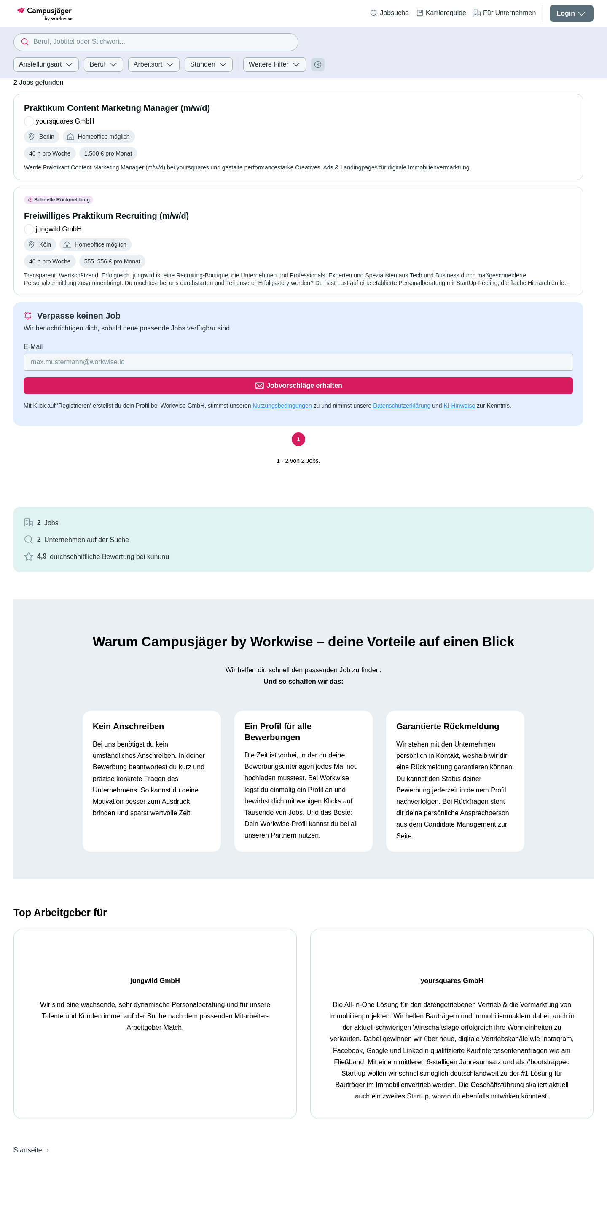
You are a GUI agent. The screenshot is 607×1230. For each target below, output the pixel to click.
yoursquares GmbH (442, 889)
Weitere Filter (275, 64)
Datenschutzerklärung (52, 407)
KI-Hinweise (110, 407)
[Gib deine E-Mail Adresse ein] (161, 377)
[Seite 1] (215, 441)
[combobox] (156, 42)
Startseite (27, 1070)
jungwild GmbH (151, 889)
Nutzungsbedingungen (282, 397)
